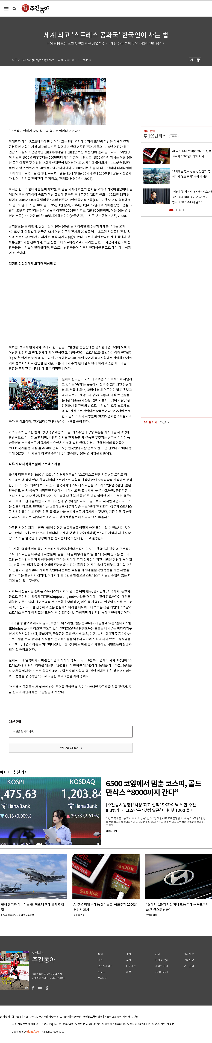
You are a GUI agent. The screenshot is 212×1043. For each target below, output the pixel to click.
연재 (157, 954)
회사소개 (17, 1016)
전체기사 (103, 978)
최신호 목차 (162, 960)
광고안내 (188, 966)
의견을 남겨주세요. (23, 731)
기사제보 (188, 954)
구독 (174, 136)
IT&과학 (131, 966)
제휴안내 (53, 1016)
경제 (128, 954)
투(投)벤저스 (154, 136)
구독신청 (188, 960)
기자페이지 (161, 972)
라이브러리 (161, 966)
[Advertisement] (33, 305)
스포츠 (101, 972)
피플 (128, 972)
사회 (100, 960)
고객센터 (65, 1016)
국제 (128, 960)
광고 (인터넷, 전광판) (35, 1016)
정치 (100, 954)
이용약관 (76, 1016)
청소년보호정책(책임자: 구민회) (121, 1016)
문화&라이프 (105, 966)
